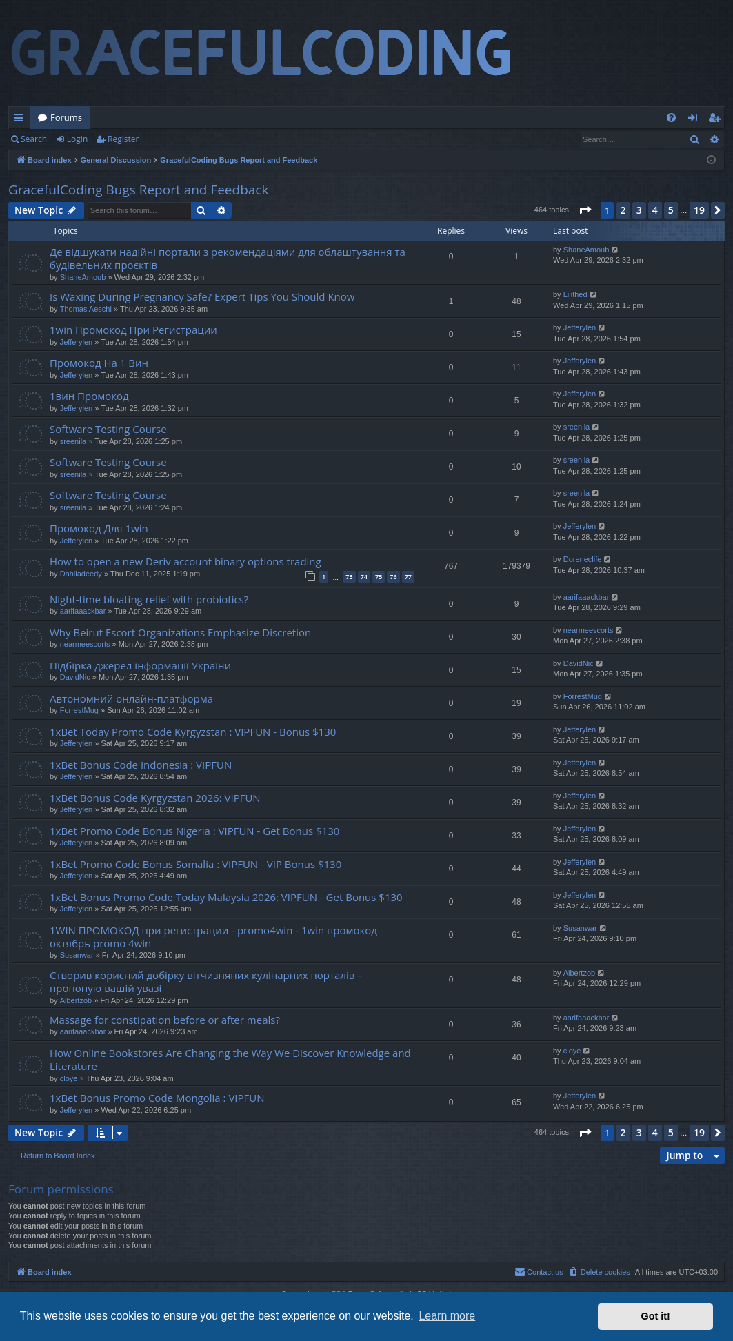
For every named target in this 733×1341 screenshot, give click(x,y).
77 (408, 576)
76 (393, 576)
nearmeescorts (85, 644)
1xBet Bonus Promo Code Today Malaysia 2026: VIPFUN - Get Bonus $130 (226, 897)
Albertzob (76, 1000)
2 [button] (623, 209)
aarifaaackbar (83, 611)
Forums (66, 117)
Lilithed (575, 294)
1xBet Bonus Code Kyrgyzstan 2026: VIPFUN (155, 798)
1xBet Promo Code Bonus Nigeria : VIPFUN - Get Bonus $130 (194, 831)
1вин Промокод (89, 396)
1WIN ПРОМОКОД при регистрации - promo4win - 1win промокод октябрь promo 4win (213, 936)
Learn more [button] (447, 1316)
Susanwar (77, 955)
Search (34, 139)
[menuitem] (671, 117)
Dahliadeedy (81, 573)
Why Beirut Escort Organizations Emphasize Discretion (180, 632)
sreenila (73, 441)
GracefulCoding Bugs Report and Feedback (138, 190)
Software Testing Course (108, 429)
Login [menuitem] (695, 120)
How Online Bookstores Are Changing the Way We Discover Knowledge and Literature (230, 1059)
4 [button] (655, 209)
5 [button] (671, 209)
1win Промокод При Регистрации (133, 329)
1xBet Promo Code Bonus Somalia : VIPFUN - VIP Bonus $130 (195, 864)
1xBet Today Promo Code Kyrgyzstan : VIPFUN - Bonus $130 (193, 731)
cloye (69, 1078)
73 (348, 576)
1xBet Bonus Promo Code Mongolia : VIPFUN (157, 1098)
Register (123, 139)
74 (364, 576)
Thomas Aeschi (86, 309)
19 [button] (699, 209)
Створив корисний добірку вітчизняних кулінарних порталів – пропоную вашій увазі (206, 981)
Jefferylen (76, 342)
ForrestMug (79, 710)
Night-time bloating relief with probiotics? (149, 599)
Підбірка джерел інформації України (140, 665)
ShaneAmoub (83, 277)
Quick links (22, 120)
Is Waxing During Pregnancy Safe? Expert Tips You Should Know (202, 296)
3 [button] (639, 209)
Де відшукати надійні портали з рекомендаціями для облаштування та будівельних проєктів (227, 258)
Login (77, 139)
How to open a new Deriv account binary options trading (185, 561)
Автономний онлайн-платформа (131, 698)
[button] (584, 210)
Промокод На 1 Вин (99, 363)
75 (378, 576)
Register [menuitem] (717, 120)
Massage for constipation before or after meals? (165, 1020)
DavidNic (75, 677)
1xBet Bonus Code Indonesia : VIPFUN (141, 765)
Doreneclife (582, 559)
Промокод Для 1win (99, 528)
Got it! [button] (655, 1316)
